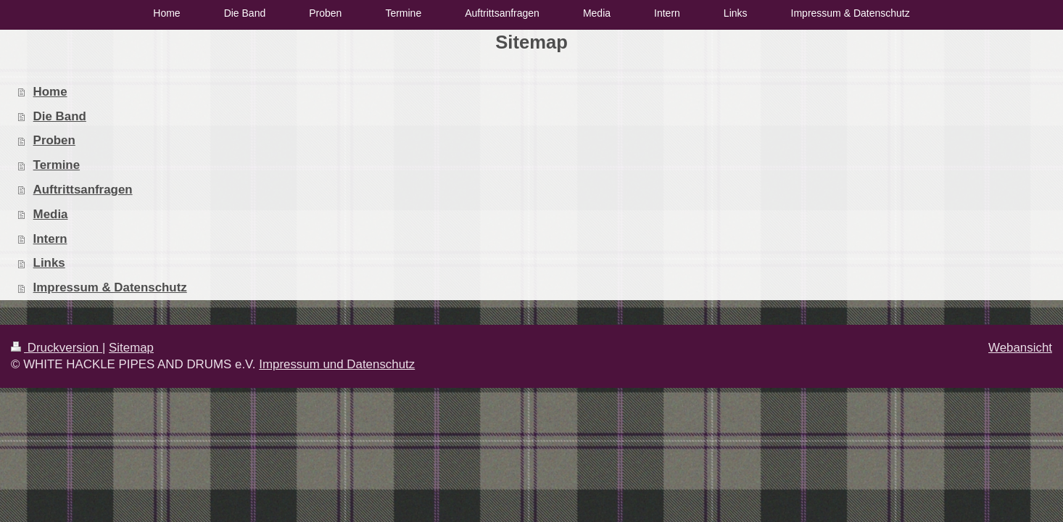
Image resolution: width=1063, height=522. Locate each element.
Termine (56, 165)
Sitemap (131, 348)
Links (49, 263)
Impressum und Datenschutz (337, 364)
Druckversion (56, 348)
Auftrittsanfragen (83, 189)
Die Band (59, 116)
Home (50, 92)
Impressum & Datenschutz (110, 287)
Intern (50, 239)
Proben (54, 140)
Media (50, 214)
